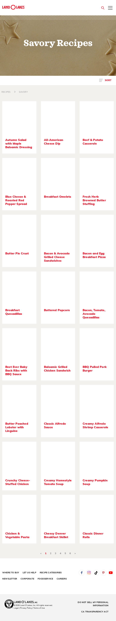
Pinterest (103, 573)
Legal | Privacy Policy (23, 608)
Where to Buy (10, 573)
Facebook (82, 573)
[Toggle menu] (110, 8)
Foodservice (45, 579)
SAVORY (23, 92)
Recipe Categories (51, 573)
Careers (62, 579)
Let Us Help (29, 573)
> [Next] (75, 553)
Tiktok (96, 573)
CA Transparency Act (94, 612)
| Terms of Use (38, 608)
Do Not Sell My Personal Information (93, 604)
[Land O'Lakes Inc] (27, 602)
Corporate (27, 579)
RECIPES (6, 92)
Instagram (89, 573)
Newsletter (9, 579)
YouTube (111, 573)
